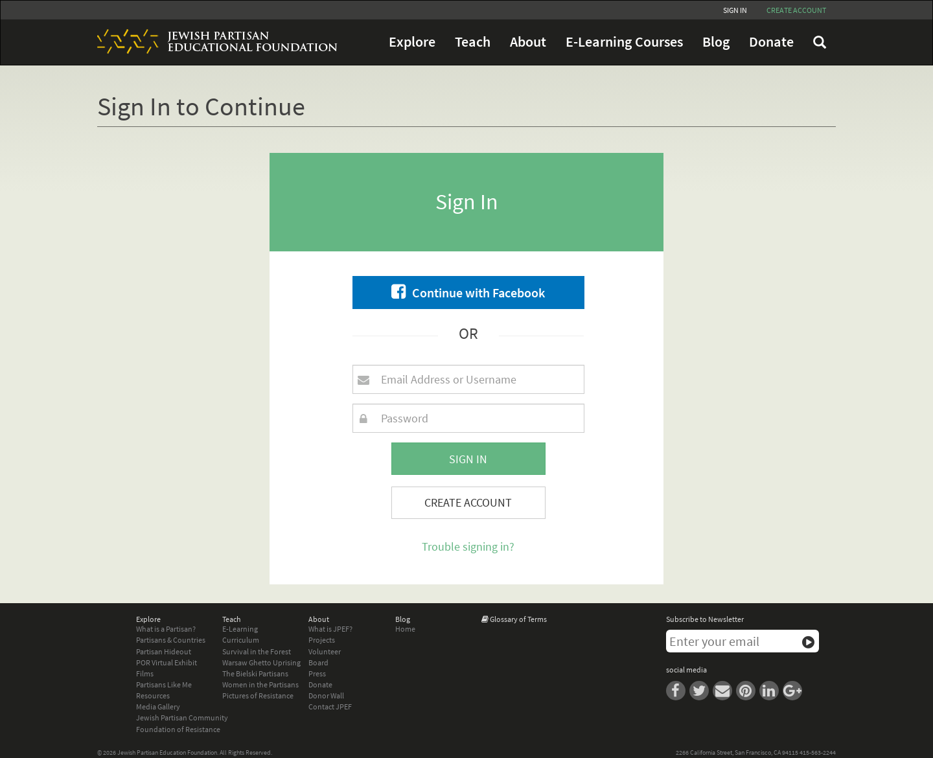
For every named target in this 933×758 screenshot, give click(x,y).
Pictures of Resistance (258, 695)
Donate (771, 42)
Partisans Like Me (164, 684)
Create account (796, 10)
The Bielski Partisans (255, 673)
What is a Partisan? (166, 629)
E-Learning (240, 629)
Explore (412, 42)
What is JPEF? (330, 629)
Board (318, 662)
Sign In (735, 10)
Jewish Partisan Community (182, 717)
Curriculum (240, 640)
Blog (716, 42)
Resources (153, 695)
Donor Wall (326, 695)
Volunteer (324, 651)
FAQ (819, 42)
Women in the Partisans (260, 684)
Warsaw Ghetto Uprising (261, 662)
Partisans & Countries (170, 640)
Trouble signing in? (468, 546)
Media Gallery (158, 706)
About (528, 42)
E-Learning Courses (624, 42)
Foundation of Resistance (178, 729)
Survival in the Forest (256, 651)
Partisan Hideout (163, 651)
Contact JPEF (330, 706)
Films (145, 673)
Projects (321, 640)
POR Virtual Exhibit (166, 662)
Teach (472, 42)
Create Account (468, 502)
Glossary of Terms (518, 619)
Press (317, 673)
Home (405, 629)
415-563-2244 (818, 752)
